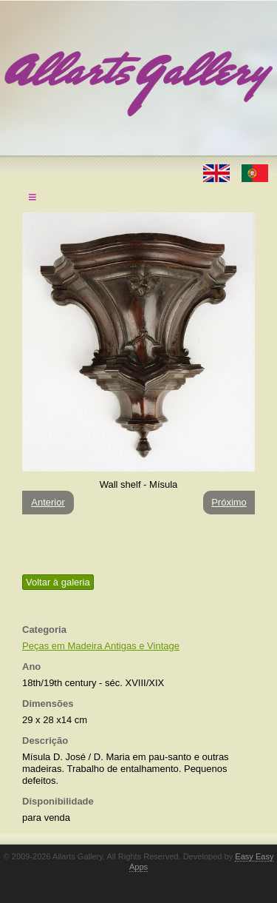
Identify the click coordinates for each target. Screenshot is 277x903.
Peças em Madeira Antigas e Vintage (100, 645)
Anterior (48, 502)
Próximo (229, 502)
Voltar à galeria (58, 582)
